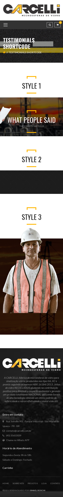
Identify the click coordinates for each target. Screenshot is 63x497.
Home (6, 483)
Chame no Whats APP (17, 440)
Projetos (33, 483)
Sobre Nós (18, 483)
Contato (55, 483)
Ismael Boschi (37, 490)
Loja (44, 483)
